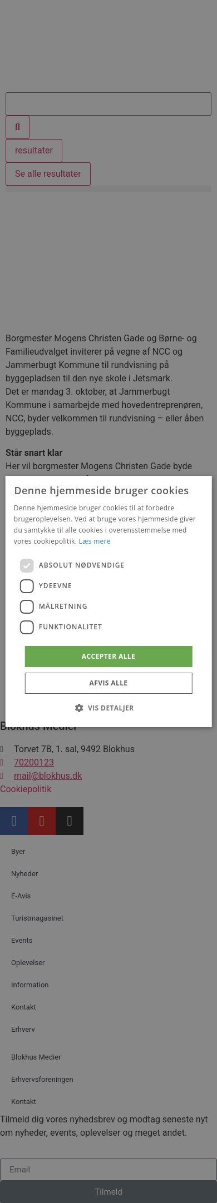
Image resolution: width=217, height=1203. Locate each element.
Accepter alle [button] (108, 656)
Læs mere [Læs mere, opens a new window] (95, 541)
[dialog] (109, 601)
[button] (108, 707)
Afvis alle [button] (109, 683)
